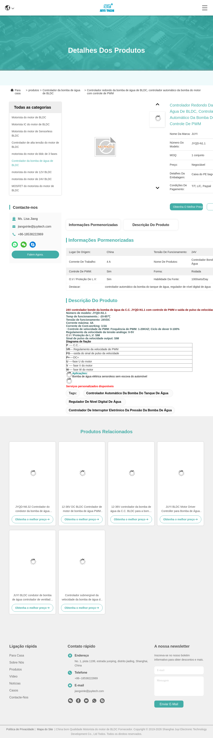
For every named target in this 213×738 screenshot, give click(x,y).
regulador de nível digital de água (95, 401)
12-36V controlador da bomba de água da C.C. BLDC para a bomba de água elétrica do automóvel (131, 509)
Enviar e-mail (169, 704)
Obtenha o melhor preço (188, 206)
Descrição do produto (150, 225)
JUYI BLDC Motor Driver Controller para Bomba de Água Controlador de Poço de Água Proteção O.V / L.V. (180, 509)
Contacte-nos (18, 697)
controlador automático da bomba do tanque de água (127, 393)
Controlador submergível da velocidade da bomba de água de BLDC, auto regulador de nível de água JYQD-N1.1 (82, 598)
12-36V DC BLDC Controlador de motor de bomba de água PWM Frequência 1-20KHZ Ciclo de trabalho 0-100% (82, 509)
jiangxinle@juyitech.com (34, 226)
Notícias (15, 683)
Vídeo (13, 676)
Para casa (18, 92)
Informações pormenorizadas (93, 225)
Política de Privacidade (20, 729)
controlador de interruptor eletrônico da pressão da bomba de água (120, 410)
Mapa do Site (45, 729)
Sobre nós (16, 662)
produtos (33, 90)
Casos (13, 690)
